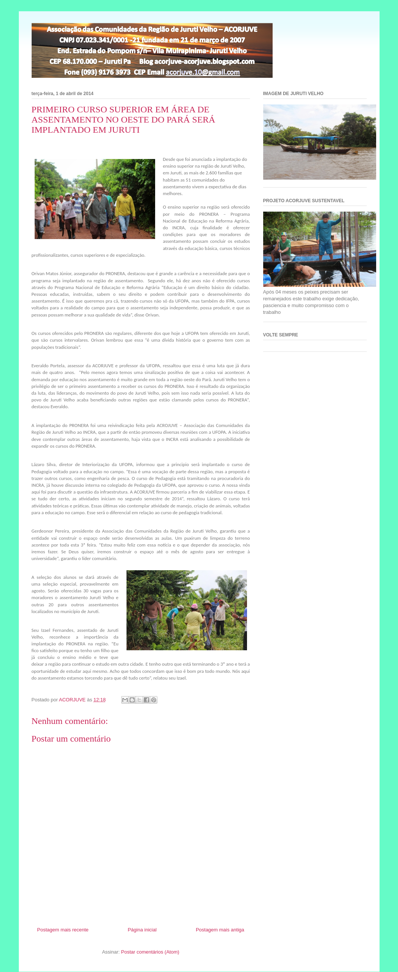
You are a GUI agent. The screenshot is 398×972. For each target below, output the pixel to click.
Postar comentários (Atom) (150, 952)
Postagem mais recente (63, 930)
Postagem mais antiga (220, 930)
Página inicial (142, 930)
